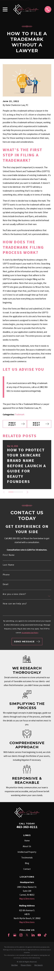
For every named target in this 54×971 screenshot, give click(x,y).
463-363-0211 (26, 827)
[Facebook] (8, 935)
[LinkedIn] (33, 935)
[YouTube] (39, 935)
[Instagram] (20, 935)
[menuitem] (14, 965)
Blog (27, 863)
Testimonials (27, 857)
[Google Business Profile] (14, 935)
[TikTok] (45, 935)
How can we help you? (15, 603)
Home (27, 840)
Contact (27, 869)
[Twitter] (27, 935)
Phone (6, 574)
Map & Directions (27, 898)
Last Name (8, 565)
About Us (27, 846)
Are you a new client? (14, 594)
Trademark (19, 414)
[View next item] (27, 492)
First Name (9, 555)
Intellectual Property (27, 852)
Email (5, 584)
